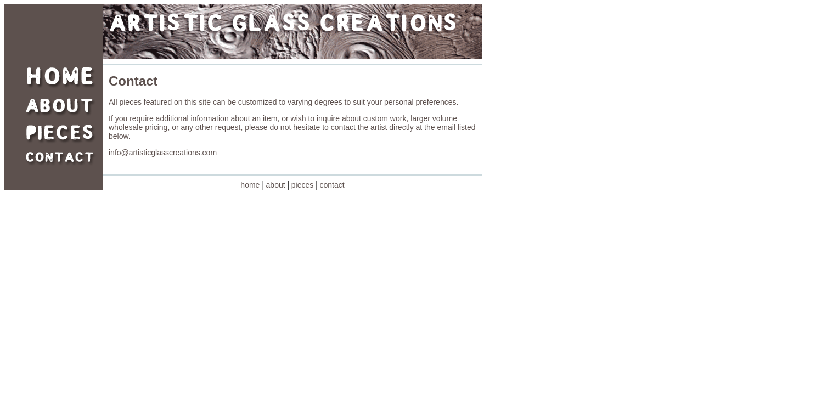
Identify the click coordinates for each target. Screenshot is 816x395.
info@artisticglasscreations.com (163, 152)
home (250, 184)
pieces (302, 184)
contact (332, 184)
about (275, 184)
